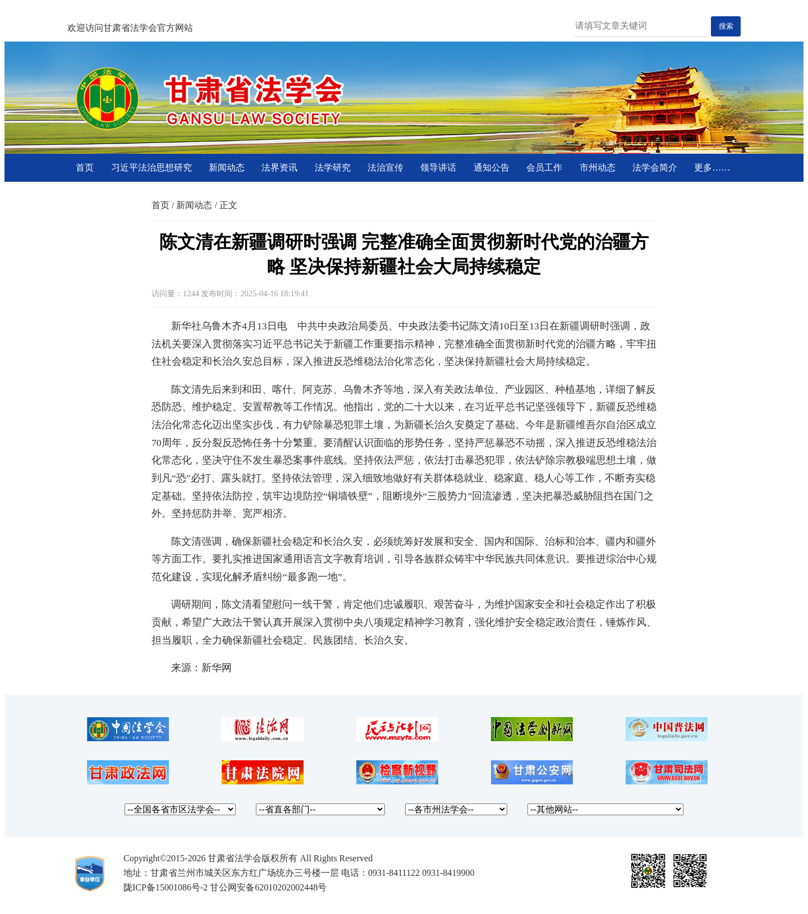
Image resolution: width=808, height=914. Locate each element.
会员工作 (544, 167)
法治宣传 (385, 167)
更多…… (712, 167)
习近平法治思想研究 (151, 167)
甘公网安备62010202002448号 (268, 887)
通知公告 (491, 167)
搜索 (726, 26)
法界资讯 (279, 167)
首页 (85, 167)
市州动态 (598, 167)
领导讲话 (438, 167)
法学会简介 (654, 167)
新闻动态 (227, 167)
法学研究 (333, 167)
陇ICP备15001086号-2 (165, 887)
